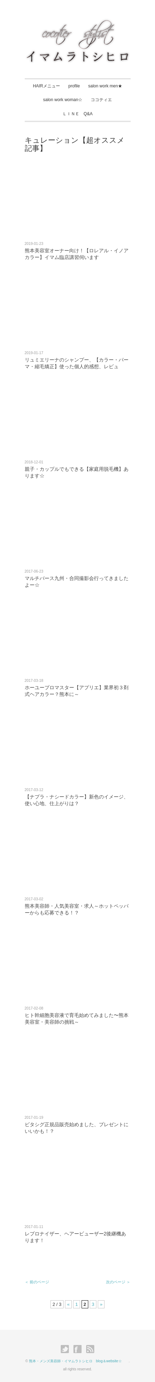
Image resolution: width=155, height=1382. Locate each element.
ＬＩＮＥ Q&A (77, 113)
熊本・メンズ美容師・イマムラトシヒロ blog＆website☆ (79, 1361)
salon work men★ (105, 86)
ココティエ (101, 99)
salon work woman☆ (62, 99)
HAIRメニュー (46, 86)
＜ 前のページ (37, 1282)
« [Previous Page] (68, 1304)
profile (74, 86)
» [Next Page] (101, 1304)
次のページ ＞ (118, 1282)
